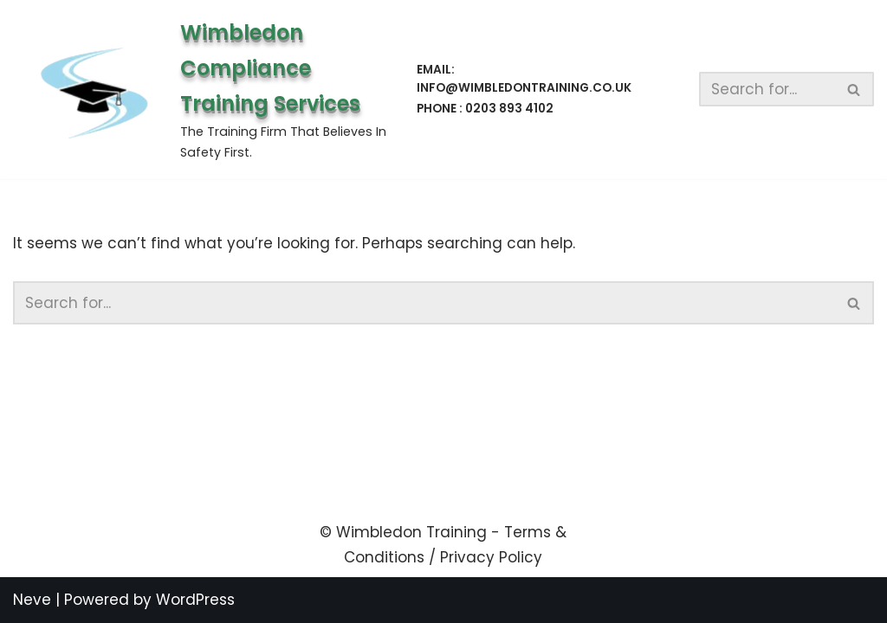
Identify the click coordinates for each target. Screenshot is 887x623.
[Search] (767, 89)
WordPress (195, 599)
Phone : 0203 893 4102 (485, 108)
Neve (32, 599)
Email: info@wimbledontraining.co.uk (524, 79)
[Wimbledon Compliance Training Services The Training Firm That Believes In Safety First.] (200, 90)
